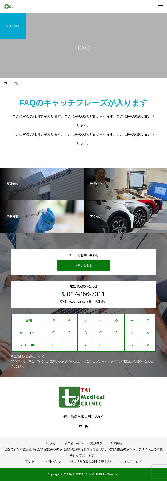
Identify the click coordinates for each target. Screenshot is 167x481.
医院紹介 (51, 443)
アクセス (31, 461)
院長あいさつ (74, 443)
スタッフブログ (131, 461)
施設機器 (96, 443)
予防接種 (116, 443)
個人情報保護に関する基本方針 (91, 461)
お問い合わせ (83, 265)
